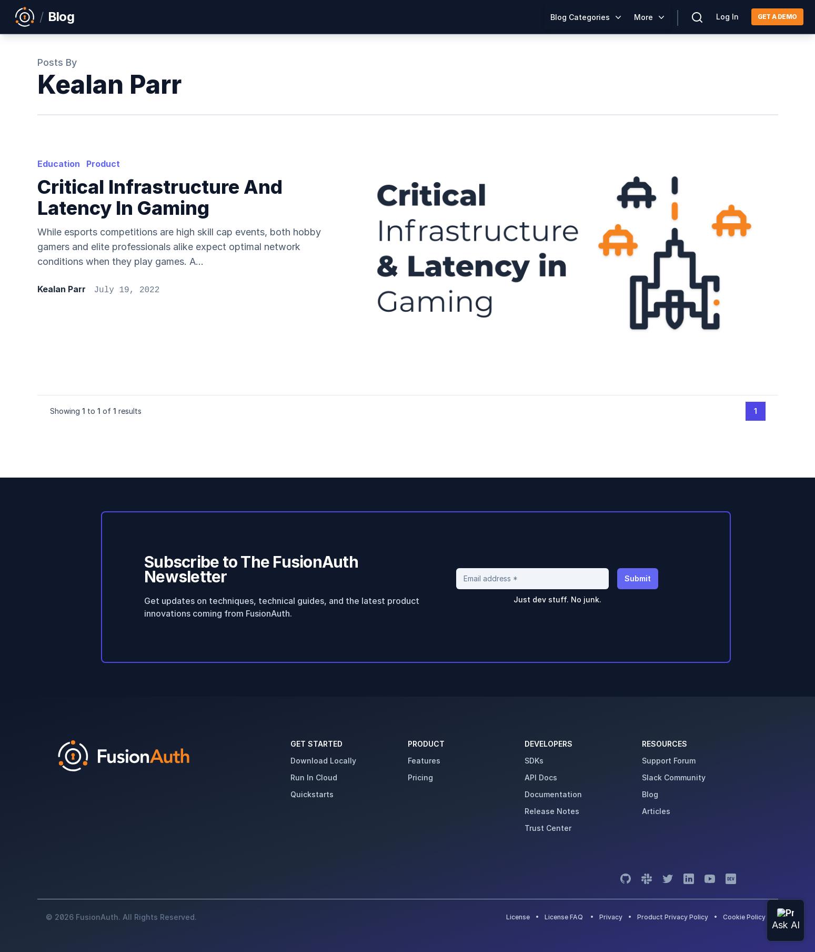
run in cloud (313, 777)
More (643, 17)
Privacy (610, 917)
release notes (552, 811)
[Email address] (532, 578)
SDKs (534, 760)
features (424, 760)
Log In (727, 16)
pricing (420, 777)
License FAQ (564, 917)
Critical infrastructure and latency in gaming (160, 197)
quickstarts (312, 794)
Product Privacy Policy (672, 917)
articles (656, 811)
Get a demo (777, 17)
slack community (674, 777)
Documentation (553, 794)
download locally (323, 760)
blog (650, 794)
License (518, 917)
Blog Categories (580, 17)
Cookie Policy (744, 917)
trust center (548, 828)
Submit (638, 578)
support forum (669, 760)
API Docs (541, 777)
